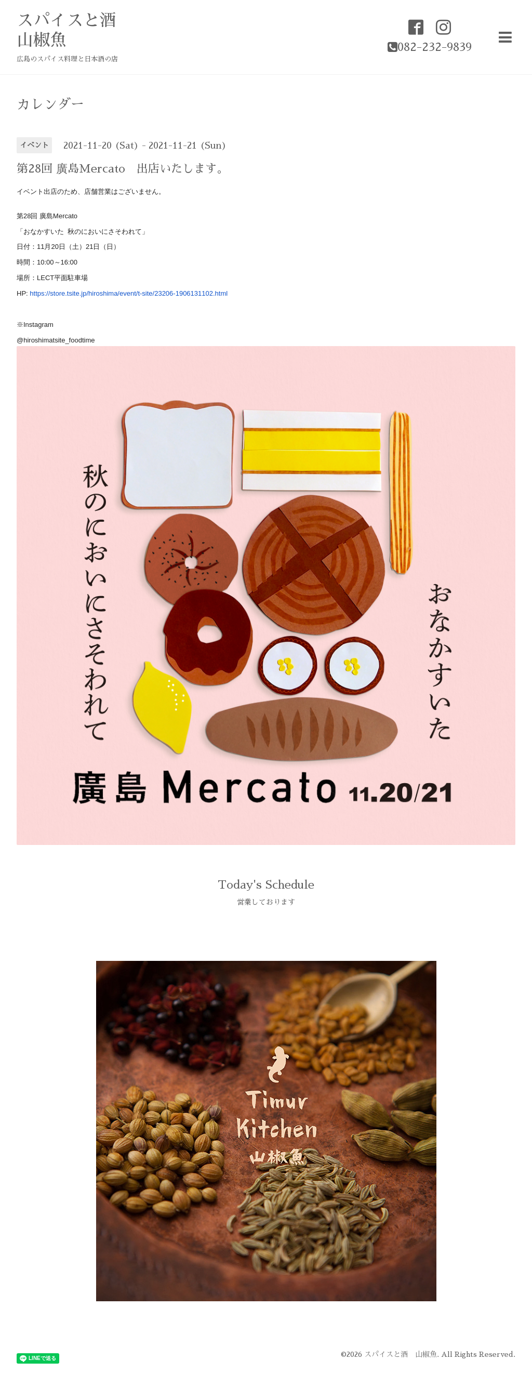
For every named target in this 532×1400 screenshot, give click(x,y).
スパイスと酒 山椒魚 (400, 1354)
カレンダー (50, 104)
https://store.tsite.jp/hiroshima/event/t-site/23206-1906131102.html (129, 293)
